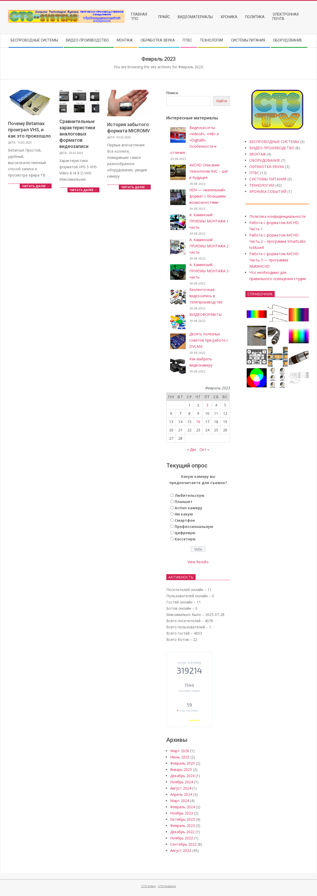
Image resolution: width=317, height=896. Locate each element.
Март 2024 (179, 800)
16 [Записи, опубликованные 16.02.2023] (198, 421)
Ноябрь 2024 (181, 781)
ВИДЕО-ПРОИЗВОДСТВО (271, 147)
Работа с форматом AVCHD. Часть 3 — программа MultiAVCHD (274, 260)
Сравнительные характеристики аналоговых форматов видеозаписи (77, 134)
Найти (221, 100)
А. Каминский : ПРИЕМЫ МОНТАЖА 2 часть (209, 246)
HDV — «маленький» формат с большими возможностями (207, 196)
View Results (198, 561)
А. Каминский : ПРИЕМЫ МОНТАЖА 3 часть (209, 271)
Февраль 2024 (182, 806)
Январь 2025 (181, 769)
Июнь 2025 (179, 757)
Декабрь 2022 (182, 831)
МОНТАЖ (257, 154)
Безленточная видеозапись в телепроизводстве (206, 295)
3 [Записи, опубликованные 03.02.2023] (207, 405)
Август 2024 (180, 788)
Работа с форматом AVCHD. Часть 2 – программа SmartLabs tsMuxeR (277, 241)
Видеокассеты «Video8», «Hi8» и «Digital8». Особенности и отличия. (194, 140)
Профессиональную (194, 526)
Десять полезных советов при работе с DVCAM (208, 340)
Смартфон (185, 520)
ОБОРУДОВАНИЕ (264, 160)
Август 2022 (180, 850)
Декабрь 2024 (182, 775)
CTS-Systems (167, 886)
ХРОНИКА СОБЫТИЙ (267, 191)
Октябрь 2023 (182, 819)
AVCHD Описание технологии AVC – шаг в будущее (208, 171)
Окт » (204, 449)
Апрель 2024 (181, 794)
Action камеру (188, 507)
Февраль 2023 (182, 825)
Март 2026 (179, 750)
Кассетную (185, 539)
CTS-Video (148, 886)
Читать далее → (35, 186)
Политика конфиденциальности (277, 216)
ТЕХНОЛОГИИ (261, 185)
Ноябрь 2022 (181, 838)
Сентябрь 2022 (183, 844)
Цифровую (185, 532)
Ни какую (184, 514)
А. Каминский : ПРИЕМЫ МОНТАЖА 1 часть (209, 221)
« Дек (191, 449)
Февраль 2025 (182, 763)
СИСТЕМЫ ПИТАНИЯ (267, 179)
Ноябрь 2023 (181, 813)
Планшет (183, 501)
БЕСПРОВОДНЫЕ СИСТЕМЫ (274, 141)
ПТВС (254, 172)
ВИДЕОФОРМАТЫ (205, 314)
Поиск (172, 92)
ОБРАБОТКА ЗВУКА (266, 166)
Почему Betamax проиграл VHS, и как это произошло (29, 130)
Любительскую (189, 495)
